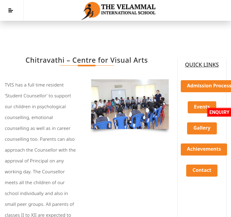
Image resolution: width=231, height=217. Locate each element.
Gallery (202, 127)
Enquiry (219, 112)
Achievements (204, 149)
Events (202, 106)
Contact (201, 170)
